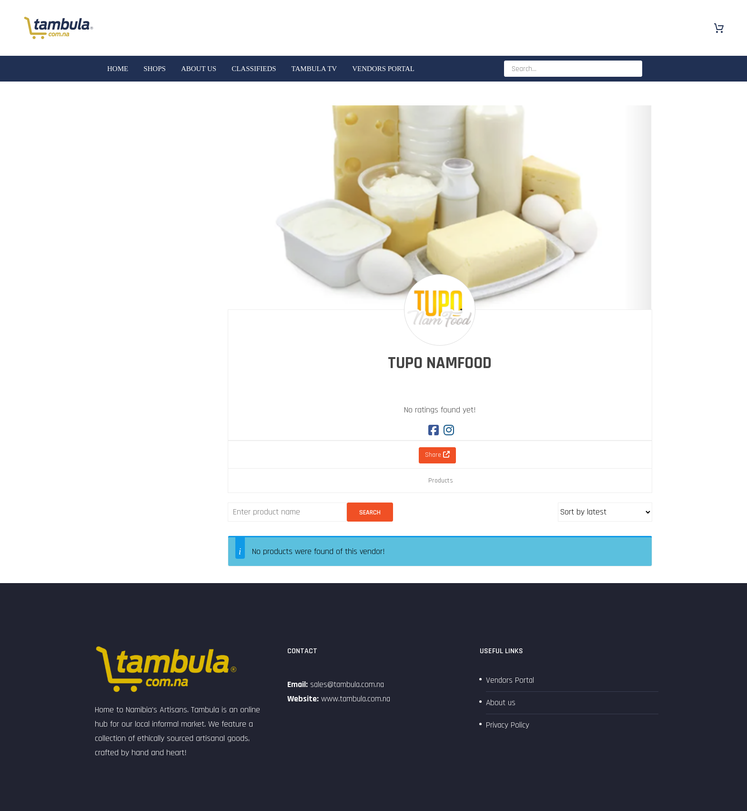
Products (440, 480)
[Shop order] (605, 512)
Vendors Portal (383, 68)
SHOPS (154, 68)
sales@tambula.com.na (347, 684)
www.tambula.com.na (357, 698)
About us (198, 68)
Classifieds (254, 68)
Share (437, 455)
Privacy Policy (508, 724)
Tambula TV (314, 68)
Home (117, 68)
